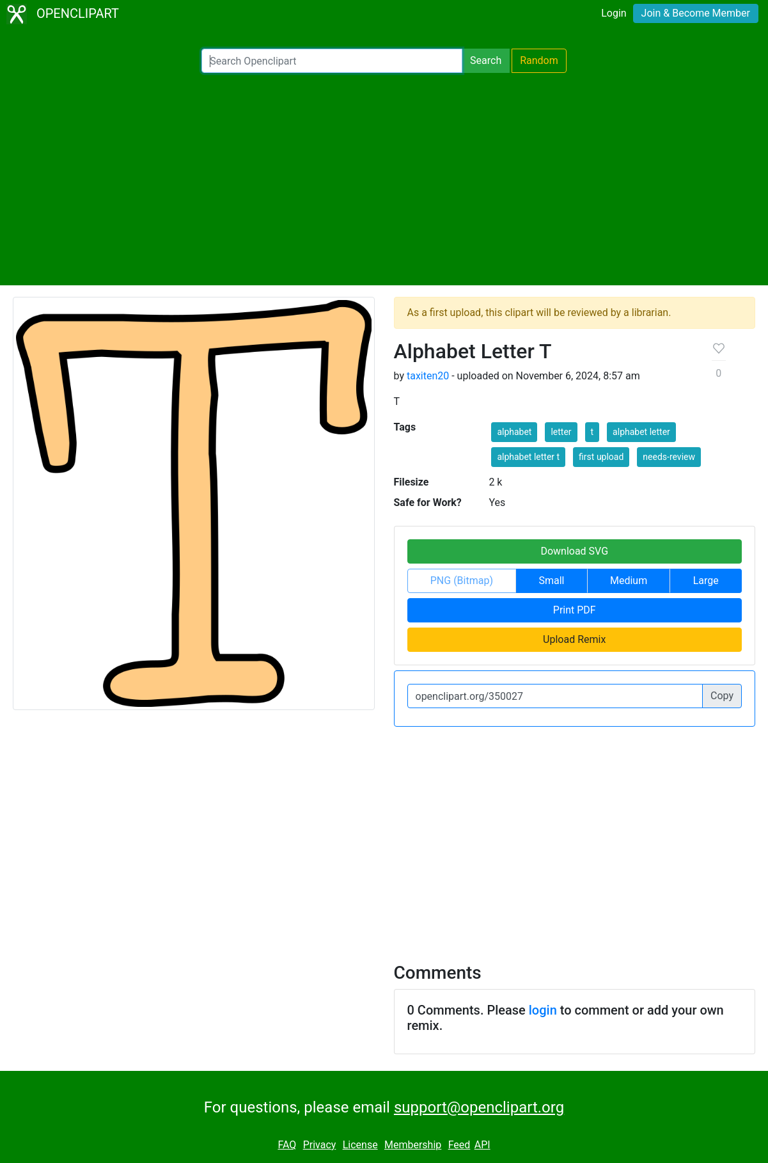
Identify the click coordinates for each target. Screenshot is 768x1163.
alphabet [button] (514, 432)
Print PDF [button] (574, 610)
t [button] (592, 432)
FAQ (287, 1145)
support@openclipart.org (479, 1107)
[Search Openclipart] (331, 61)
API (482, 1145)
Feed (459, 1145)
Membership (412, 1145)
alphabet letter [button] (641, 432)
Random (539, 60)
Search (485, 60)
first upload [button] (601, 457)
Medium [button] (628, 580)
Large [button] (706, 580)
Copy (721, 696)
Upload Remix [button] (574, 639)
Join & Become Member (695, 13)
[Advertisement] (384, 179)
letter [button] (561, 432)
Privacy (319, 1145)
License (360, 1145)
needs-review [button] (669, 457)
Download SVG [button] (574, 551)
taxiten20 (428, 376)
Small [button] (551, 580)
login (543, 1010)
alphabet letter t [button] (528, 457)
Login (613, 13)
